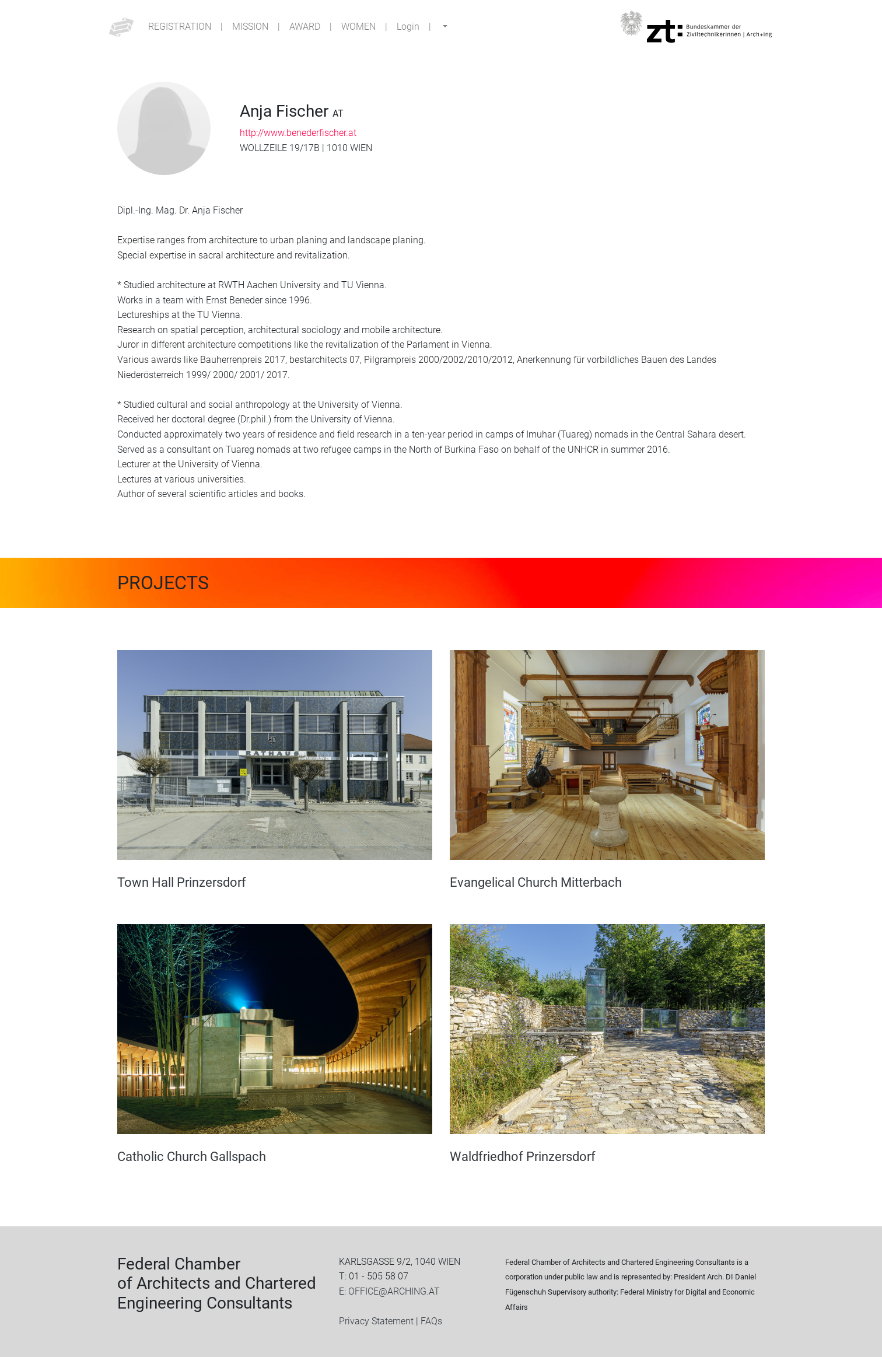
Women (358, 26)
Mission (250, 26)
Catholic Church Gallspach (191, 1156)
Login (408, 26)
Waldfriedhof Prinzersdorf (523, 1156)
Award (304, 26)
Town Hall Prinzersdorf (181, 882)
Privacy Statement (376, 1321)
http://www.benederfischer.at (298, 132)
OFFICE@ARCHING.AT (394, 1291)
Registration (179, 26)
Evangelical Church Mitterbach (536, 882)
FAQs (431, 1321)
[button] (444, 27)
